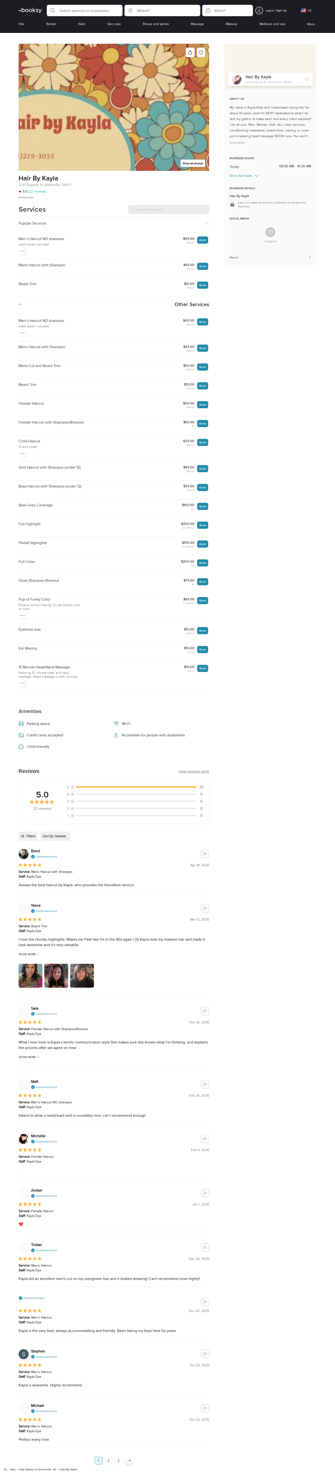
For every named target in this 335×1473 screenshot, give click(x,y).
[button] (85, 10)
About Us (31, 1467)
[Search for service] (168, 209)
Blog (15, 1467)
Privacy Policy (65, 1467)
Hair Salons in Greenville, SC (38, 1437)
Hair (13, 1437)
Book (202, 240)
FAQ (46, 1467)
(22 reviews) (37, 191)
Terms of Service (90, 1467)
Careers (113, 1467)
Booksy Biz (132, 1467)
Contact (151, 1467)
